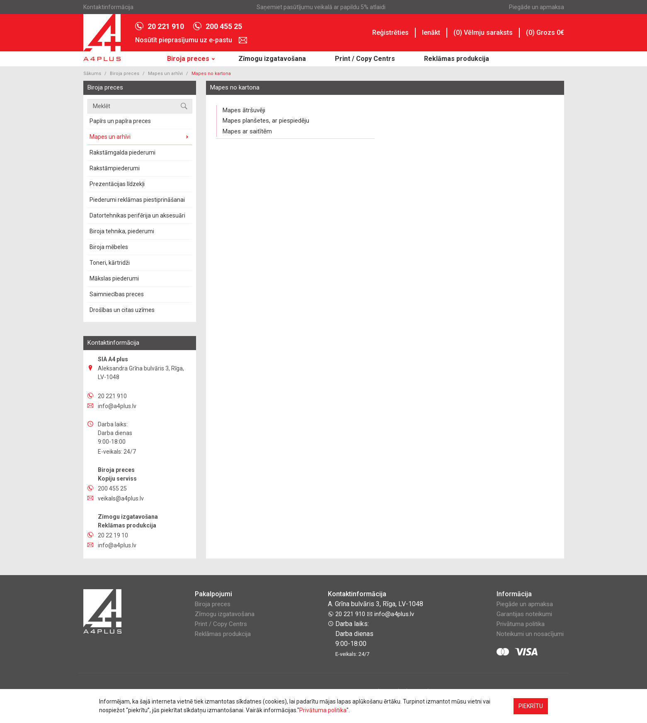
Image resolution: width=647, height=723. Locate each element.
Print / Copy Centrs (365, 59)
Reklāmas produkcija (456, 59)
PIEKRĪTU (531, 706)
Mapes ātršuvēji (244, 110)
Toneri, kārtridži (110, 262)
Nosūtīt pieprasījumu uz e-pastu (191, 40)
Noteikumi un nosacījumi (530, 634)
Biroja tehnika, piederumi (122, 231)
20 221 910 (159, 26)
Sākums (92, 73)
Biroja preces (188, 59)
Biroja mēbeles (109, 247)
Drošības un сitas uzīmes (122, 310)
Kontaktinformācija (108, 7)
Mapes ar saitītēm (247, 131)
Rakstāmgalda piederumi (122, 152)
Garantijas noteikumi (524, 614)
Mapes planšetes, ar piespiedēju (266, 120)
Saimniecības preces (117, 294)
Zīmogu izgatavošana (272, 59)
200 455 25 (217, 26)
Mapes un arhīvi (165, 73)
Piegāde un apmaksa (536, 7)
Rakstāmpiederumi (115, 168)
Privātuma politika (521, 624)
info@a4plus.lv (390, 614)
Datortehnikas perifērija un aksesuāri (137, 215)
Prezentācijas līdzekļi (117, 184)
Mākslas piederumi (114, 278)
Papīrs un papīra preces (120, 121)
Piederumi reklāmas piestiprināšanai (137, 199)
